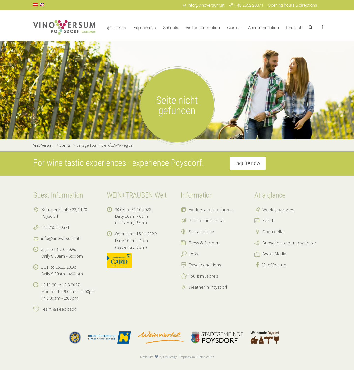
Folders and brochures (211, 209)
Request (293, 27)
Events (268, 220)
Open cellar (273, 231)
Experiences (144, 27)
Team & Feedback (58, 309)
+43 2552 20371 (246, 5)
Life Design (170, 357)
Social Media (274, 254)
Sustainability (201, 231)
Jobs (193, 254)
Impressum (187, 357)
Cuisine (234, 27)
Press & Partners (204, 243)
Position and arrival (207, 220)
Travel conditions (205, 265)
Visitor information (203, 27)
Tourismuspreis (203, 276)
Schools (170, 27)
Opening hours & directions (292, 5)
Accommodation (263, 27)
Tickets (119, 27)
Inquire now (247, 163)
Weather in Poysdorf (208, 287)
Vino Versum (274, 265)
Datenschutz (205, 357)
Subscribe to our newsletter (289, 243)
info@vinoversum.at (203, 5)
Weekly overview (278, 209)
